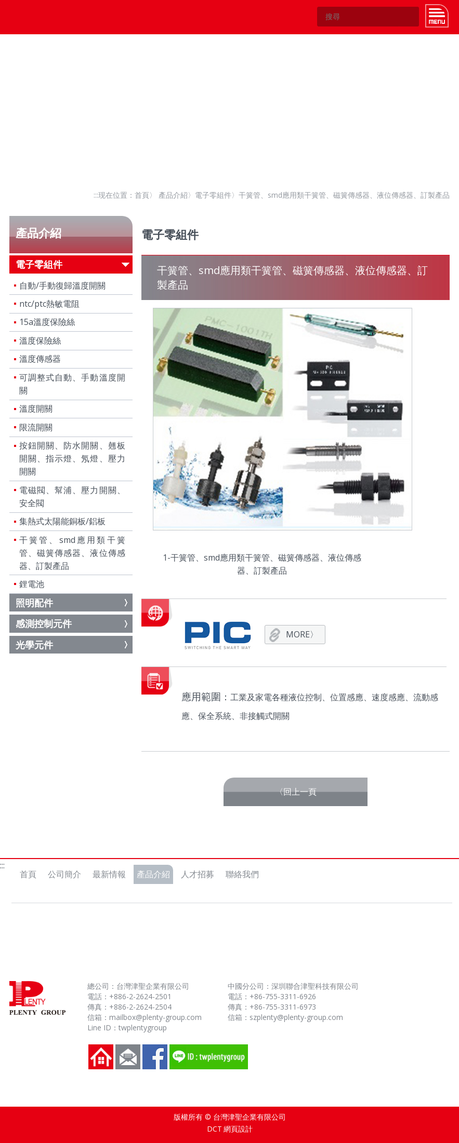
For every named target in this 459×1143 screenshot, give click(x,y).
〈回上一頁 (296, 791)
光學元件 (34, 644)
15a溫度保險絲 (47, 322)
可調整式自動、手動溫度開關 (72, 384)
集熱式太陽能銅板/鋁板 (62, 521)
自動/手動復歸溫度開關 (62, 285)
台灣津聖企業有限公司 (33, 17)
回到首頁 (100, 1056)
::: (96, 195)
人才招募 (197, 874)
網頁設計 (238, 1129)
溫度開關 (36, 408)
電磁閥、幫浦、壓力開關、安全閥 (72, 496)
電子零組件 (213, 195)
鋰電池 (31, 584)
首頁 (142, 195)
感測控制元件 (44, 623)
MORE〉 (302, 634)
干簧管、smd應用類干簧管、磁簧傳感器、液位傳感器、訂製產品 (72, 553)
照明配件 (34, 602)
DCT (214, 1129)
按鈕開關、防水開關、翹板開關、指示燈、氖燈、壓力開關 (72, 458)
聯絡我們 (242, 874)
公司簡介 (64, 874)
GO (409, 16)
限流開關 (36, 427)
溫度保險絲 (40, 340)
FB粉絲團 (154, 1056)
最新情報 (109, 874)
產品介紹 (173, 195)
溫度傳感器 (40, 358)
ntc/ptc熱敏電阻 (49, 303)
